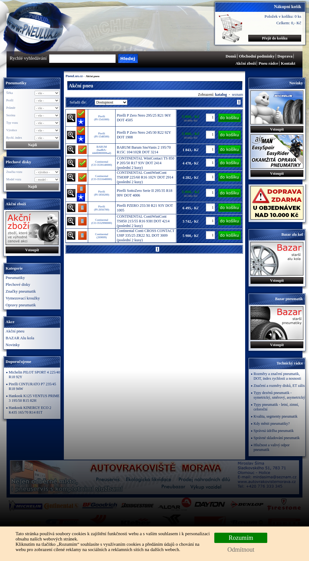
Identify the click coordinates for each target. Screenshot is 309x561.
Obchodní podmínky (257, 56)
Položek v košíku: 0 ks (282, 16)
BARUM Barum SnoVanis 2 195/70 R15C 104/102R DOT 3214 (144, 149)
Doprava (285, 56)
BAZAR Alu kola (20, 338)
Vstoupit (32, 250)
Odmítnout (240, 549)
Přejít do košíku (275, 38)
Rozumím (241, 537)
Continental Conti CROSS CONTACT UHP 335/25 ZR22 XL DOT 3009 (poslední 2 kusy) (145, 235)
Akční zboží (245, 63)
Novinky (13, 344)
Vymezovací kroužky (23, 298)
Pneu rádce (268, 63)
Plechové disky (18, 284)
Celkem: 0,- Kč (288, 23)
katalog (221, 94)
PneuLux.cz (74, 76)
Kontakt (288, 63)
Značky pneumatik (21, 291)
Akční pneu (15, 331)
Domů (231, 56)
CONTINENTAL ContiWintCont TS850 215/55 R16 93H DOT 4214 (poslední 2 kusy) (143, 221)
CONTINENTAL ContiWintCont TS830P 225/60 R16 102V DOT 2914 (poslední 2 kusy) (145, 177)
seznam (237, 94)
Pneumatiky (15, 277)
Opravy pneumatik (21, 305)
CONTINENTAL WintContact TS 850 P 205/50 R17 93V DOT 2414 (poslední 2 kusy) (145, 163)
